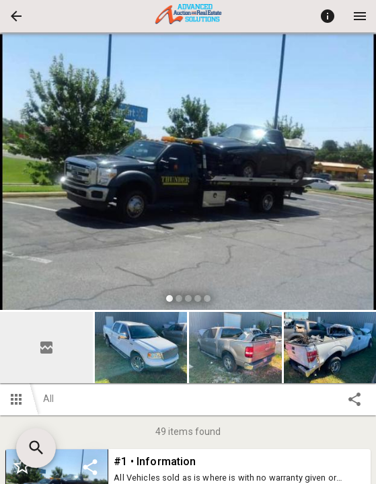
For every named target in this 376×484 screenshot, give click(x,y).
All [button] (48, 398)
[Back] (16, 16)
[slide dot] (169, 298)
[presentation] (188, 16)
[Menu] (360, 16)
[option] (188, 173)
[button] (16, 16)
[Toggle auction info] (327, 16)
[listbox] (188, 173)
